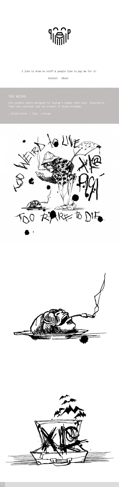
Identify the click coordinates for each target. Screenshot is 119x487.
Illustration (19, 113)
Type (35, 113)
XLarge (46, 113)
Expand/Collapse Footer (2, 484)
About (65, 78)
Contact (53, 78)
